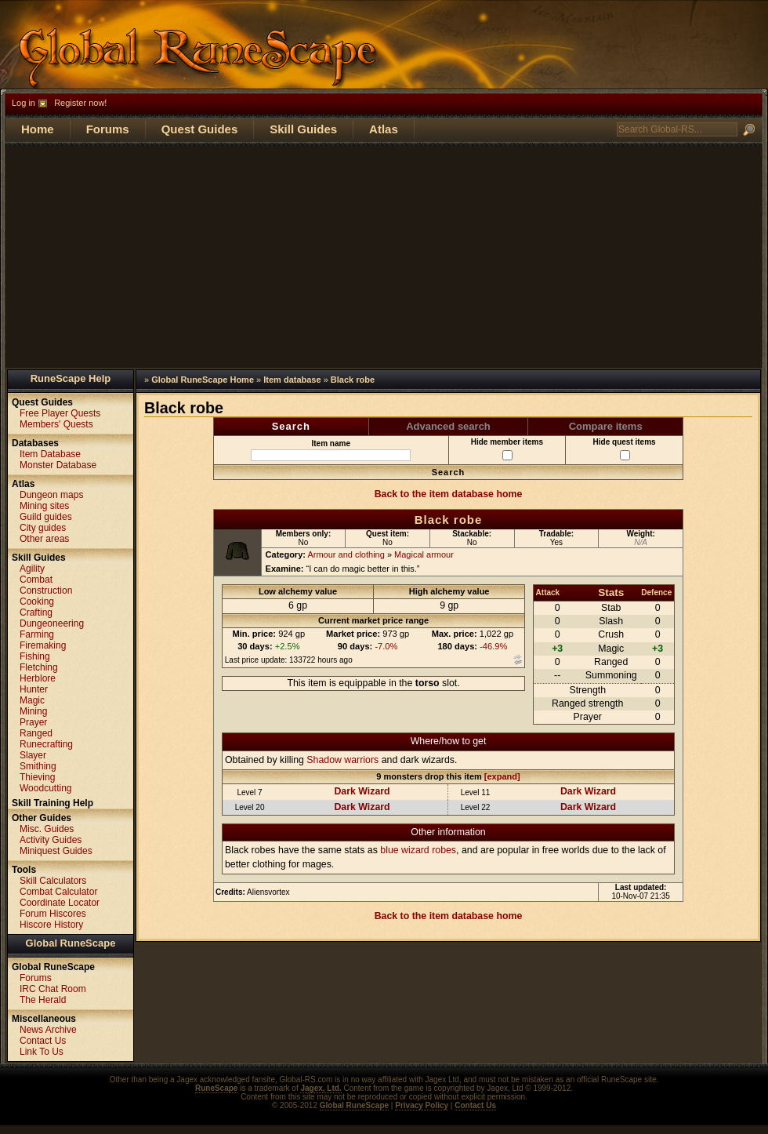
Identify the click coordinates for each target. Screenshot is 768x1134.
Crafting (36, 612)
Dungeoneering (52, 623)
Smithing (38, 766)
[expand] (502, 776)
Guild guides (46, 516)
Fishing (35, 656)
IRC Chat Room (53, 988)
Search (291, 426)
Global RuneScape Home (202, 379)
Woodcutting (46, 788)
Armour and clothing (345, 554)
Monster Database (58, 465)
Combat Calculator (58, 891)
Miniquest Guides (56, 850)
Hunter (34, 689)
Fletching (39, 667)
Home (37, 129)
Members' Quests (56, 424)
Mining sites (44, 505)
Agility (32, 568)
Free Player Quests (60, 413)
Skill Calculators (53, 880)
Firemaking (43, 645)
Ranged (36, 733)
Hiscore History (51, 924)
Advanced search (448, 426)
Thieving (37, 777)
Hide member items (507, 449)
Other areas (44, 538)
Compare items (606, 426)
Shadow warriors (342, 759)
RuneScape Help (71, 378)
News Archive (48, 1029)
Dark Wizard (361, 791)
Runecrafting (46, 744)
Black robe (353, 379)
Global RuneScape (71, 943)
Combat (36, 579)
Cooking (37, 601)
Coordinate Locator (60, 902)
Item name (331, 450)
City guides (43, 527)
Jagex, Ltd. (320, 1088)
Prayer (33, 722)
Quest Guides (199, 129)
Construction (46, 590)
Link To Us (41, 1051)
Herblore (38, 678)
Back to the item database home (449, 494)
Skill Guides (303, 129)
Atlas (383, 129)
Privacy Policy (421, 1105)
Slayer (33, 755)
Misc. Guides (47, 828)
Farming (37, 634)
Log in (23, 102)
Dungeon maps (51, 494)
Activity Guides (51, 839)
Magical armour (424, 554)
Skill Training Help (52, 803)
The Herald (43, 999)
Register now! (80, 102)
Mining (33, 711)
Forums (107, 129)
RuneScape (216, 1088)
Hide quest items (624, 449)
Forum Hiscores (53, 913)
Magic (32, 700)
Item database (292, 379)
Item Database (50, 454)
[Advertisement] (384, 255)
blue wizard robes (418, 850)
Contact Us (43, 1040)
